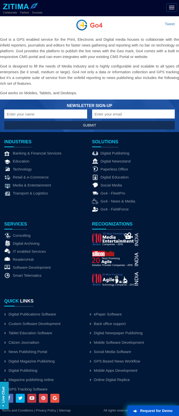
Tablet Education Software (28, 333)
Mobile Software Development (117, 342)
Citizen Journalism (21, 342)
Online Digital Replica (110, 380)
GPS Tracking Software (26, 389)
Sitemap (65, 410)
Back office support (108, 324)
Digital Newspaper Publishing (116, 333)
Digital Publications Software (30, 314)
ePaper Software (106, 314)
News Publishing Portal (25, 352)
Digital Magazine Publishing (29, 361)
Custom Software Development (32, 324)
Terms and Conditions (17, 410)
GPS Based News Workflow (115, 361)
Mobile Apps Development (113, 370)
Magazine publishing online (29, 380)
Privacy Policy (46, 410)
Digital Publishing (20, 370)
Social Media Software (110, 352)
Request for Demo (152, 410)
